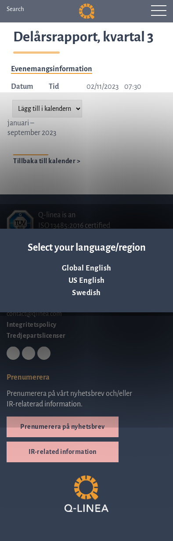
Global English (87, 268)
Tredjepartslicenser (36, 335)
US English (86, 281)
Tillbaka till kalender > (46, 160)
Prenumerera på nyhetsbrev (62, 426)
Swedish (86, 293)
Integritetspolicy (32, 324)
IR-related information (63, 451)
